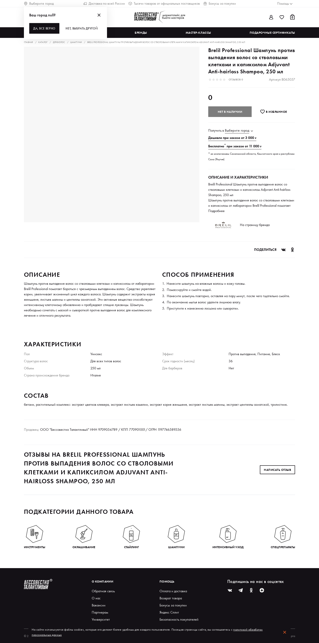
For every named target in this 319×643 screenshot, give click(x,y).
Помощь (167, 581)
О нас (96, 598)
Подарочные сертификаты (272, 33)
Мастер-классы (198, 33)
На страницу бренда (255, 224)
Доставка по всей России (104, 3)
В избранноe (273, 111)
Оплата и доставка (173, 591)
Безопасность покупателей (179, 619)
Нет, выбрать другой (82, 28)
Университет (101, 619)
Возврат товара (171, 598)
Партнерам (100, 612)
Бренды (141, 33)
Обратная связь (103, 591)
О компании (102, 581)
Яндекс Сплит (169, 612)
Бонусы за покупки (219, 3)
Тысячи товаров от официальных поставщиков (164, 3)
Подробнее (216, 210)
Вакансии (98, 605)
